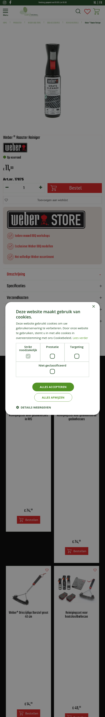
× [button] (93, 306)
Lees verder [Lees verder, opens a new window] (81, 338)
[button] (33, 407)
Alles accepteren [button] (53, 387)
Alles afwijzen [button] (53, 397)
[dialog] (52, 358)
